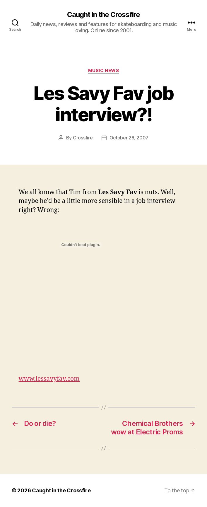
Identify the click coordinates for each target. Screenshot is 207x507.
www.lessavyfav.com (49, 379)
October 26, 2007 (129, 138)
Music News (103, 70)
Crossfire (83, 138)
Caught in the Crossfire (103, 14)
